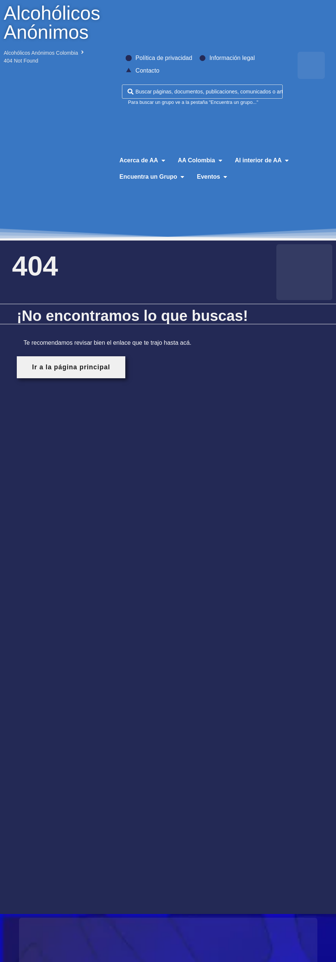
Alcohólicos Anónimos (52, 23)
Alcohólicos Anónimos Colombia (41, 53)
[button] (142, 160)
